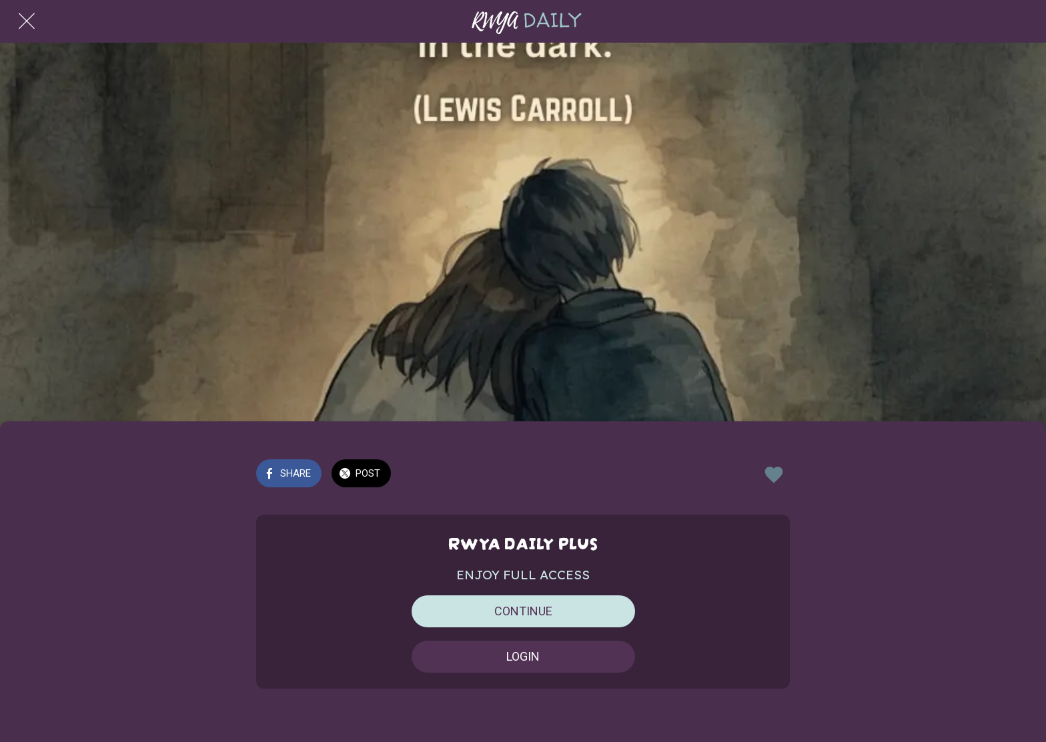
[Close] (27, 21)
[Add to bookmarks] (774, 475)
